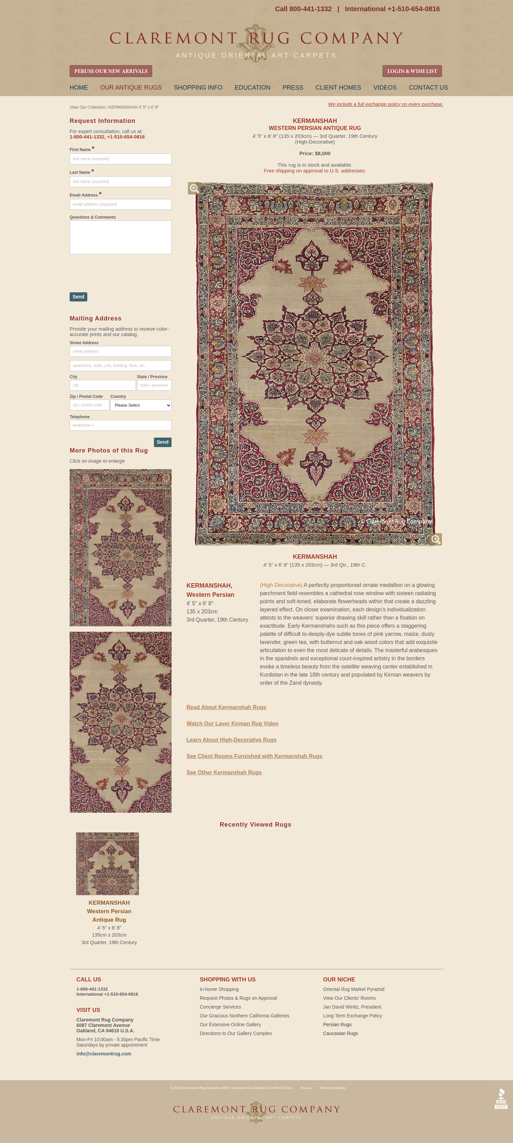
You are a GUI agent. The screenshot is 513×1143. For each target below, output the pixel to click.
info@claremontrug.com (103, 1053)
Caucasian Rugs (340, 1033)
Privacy (306, 1088)
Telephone (80, 416)
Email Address (86, 194)
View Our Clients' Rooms (349, 998)
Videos (384, 87)
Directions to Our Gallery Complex (236, 1033)
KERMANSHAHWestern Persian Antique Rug (109, 911)
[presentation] (121, 270)
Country (118, 396)
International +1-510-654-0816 (392, 9)
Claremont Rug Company (256, 43)
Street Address (84, 342)
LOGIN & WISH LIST (412, 71)
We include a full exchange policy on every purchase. (385, 104)
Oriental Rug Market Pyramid (354, 989)
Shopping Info (198, 87)
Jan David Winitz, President (352, 1007)
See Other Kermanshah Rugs (224, 772)
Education (252, 87)
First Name (82, 148)
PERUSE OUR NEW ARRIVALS (110, 71)
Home (79, 87)
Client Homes (338, 87)
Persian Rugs (337, 1024)
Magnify (194, 188)
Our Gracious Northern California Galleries (244, 1015)
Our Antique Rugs (131, 87)
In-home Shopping (219, 989)
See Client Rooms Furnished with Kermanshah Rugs (254, 756)
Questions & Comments (93, 217)
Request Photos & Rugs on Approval (238, 998)
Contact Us (428, 87)
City (73, 376)
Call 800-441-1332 (303, 9)
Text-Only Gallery (332, 1088)
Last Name (82, 171)
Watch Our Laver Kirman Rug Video (232, 723)
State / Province (152, 376)
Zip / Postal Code (86, 396)
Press (293, 87)
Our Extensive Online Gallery (230, 1024)
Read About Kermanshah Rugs (226, 707)
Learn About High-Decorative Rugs (232, 740)
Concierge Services (220, 1007)
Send (78, 296)
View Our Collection (87, 107)
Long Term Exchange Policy (352, 1015)
